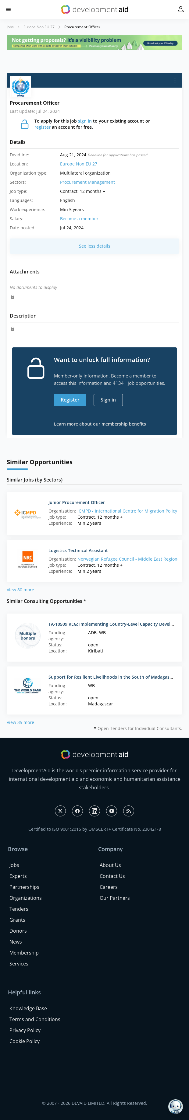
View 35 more (20, 722)
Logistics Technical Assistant (78, 550)
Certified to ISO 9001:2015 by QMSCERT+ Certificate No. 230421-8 (94, 829)
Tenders (18, 909)
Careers (109, 887)
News (15, 941)
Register (70, 399)
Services (18, 963)
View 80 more (20, 590)
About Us (110, 865)
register (42, 127)
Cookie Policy (24, 1041)
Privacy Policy (25, 1030)
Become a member (79, 218)
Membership (24, 952)
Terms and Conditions (34, 1019)
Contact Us (112, 876)
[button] (8, 9)
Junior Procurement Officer (76, 502)
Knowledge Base (28, 1008)
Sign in (108, 399)
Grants (17, 920)
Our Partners (115, 898)
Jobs (10, 27)
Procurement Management (87, 182)
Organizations (25, 898)
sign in (85, 121)
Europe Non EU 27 (39, 27)
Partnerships (24, 887)
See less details (94, 246)
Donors (18, 930)
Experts (18, 876)
